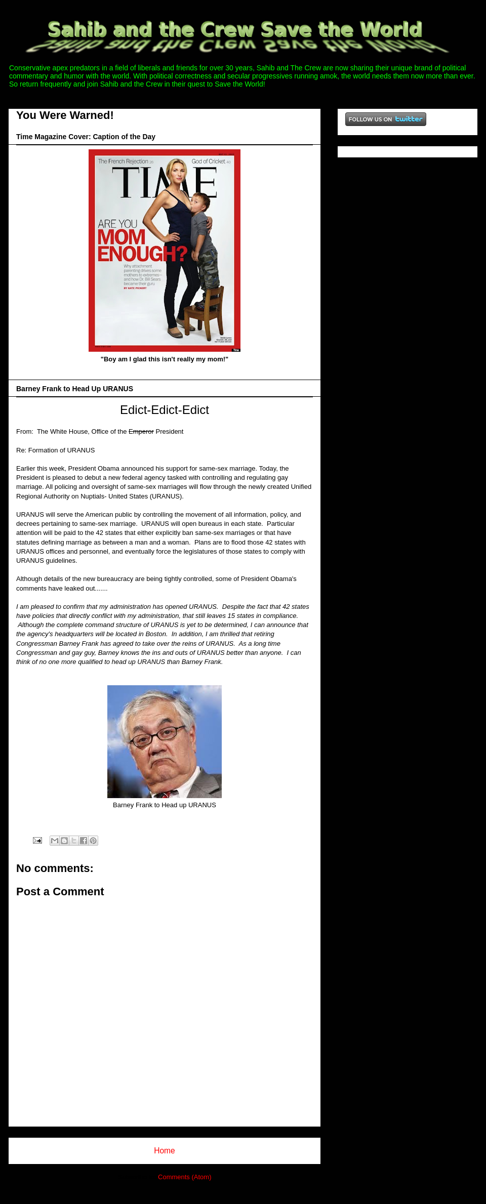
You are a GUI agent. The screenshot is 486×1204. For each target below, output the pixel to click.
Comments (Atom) (184, 1177)
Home (164, 1150)
